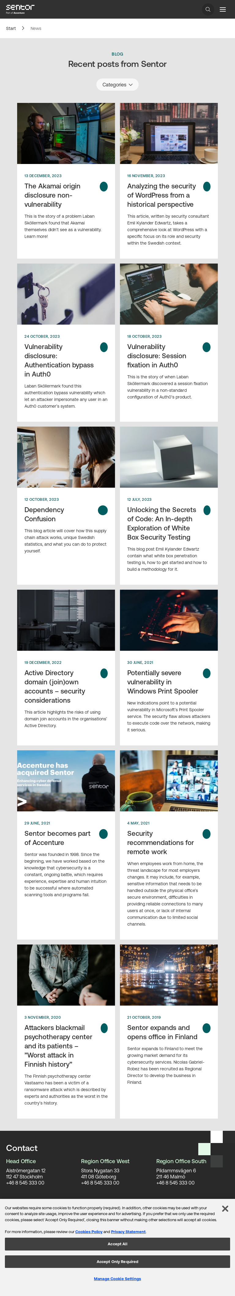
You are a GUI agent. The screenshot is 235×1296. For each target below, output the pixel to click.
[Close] (225, 1208)
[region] (117, 1247)
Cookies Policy (89, 1231)
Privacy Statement (128, 1231)
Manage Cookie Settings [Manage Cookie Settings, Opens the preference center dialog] (117, 1278)
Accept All (117, 1244)
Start (11, 28)
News (36, 28)
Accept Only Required (118, 1261)
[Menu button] (223, 9)
